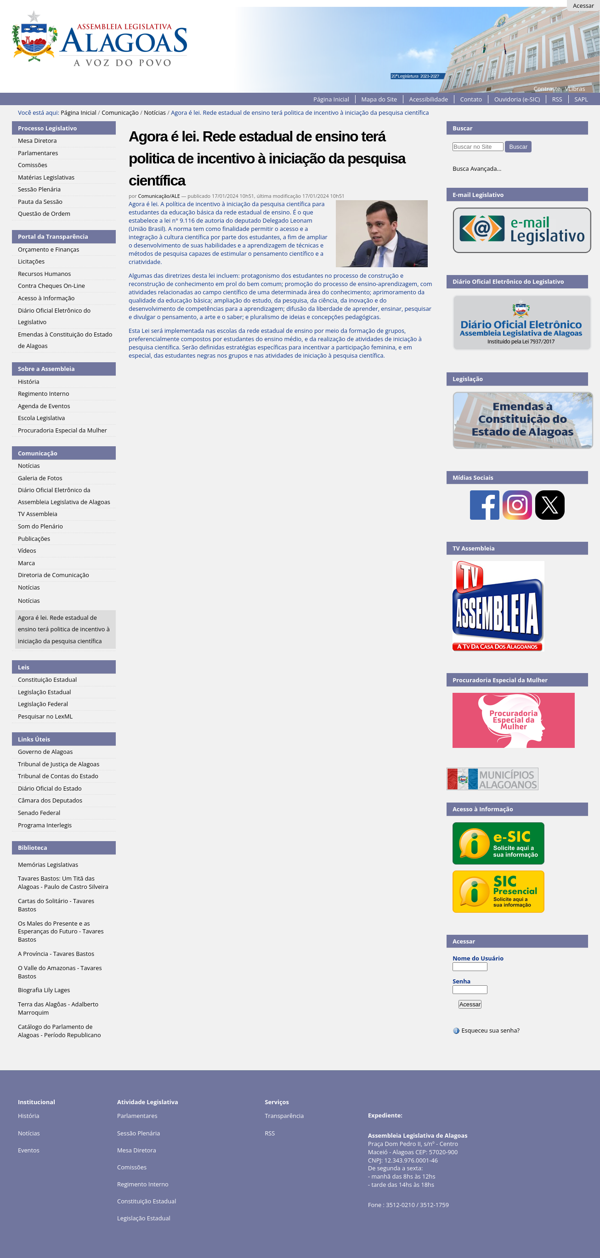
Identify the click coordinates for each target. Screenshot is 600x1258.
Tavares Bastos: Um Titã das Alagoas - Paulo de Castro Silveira (63, 882)
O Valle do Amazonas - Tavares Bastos (60, 972)
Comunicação (120, 112)
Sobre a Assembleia (46, 369)
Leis (23, 667)
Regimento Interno (143, 1184)
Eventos (29, 1150)
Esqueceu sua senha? (486, 1030)
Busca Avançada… (477, 168)
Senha (461, 981)
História (29, 1116)
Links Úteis (34, 739)
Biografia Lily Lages (44, 990)
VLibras (575, 88)
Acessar (583, 5)
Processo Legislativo (47, 128)
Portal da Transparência (53, 236)
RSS (557, 99)
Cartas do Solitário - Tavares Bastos (56, 905)
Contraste (547, 88)
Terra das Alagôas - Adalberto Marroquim (58, 1008)
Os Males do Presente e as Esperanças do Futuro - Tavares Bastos (61, 931)
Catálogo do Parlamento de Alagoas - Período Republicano (59, 1030)
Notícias (155, 112)
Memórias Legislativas (48, 864)
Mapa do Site (379, 99)
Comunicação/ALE (159, 195)
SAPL (581, 99)
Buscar (463, 128)
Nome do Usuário (478, 958)
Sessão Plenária (138, 1133)
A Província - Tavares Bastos (56, 953)
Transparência (284, 1116)
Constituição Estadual (146, 1201)
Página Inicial (331, 99)
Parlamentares (137, 1116)
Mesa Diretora (136, 1150)
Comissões (132, 1167)
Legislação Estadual (143, 1218)
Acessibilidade (428, 99)
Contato (471, 99)
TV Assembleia (474, 548)
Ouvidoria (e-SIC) (517, 99)
